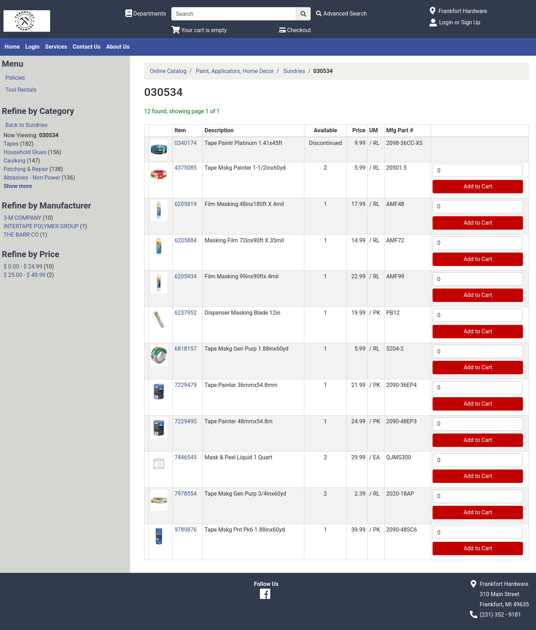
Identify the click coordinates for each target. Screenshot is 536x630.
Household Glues (25, 152)
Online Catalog (168, 71)
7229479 (185, 385)
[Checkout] (295, 30)
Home (12, 46)
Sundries (294, 71)
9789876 (185, 529)
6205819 (185, 204)
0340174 (185, 143)
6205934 (185, 276)
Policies (15, 77)
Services (56, 46)
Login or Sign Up (459, 22)
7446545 (185, 457)
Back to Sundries (26, 125)
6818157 (185, 348)
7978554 (185, 493)
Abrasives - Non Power (32, 177)
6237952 (185, 312)
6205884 (185, 240)
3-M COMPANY (22, 217)
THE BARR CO (21, 234)
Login (32, 46)
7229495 (185, 421)
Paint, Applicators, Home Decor (235, 71)
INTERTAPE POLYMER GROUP (41, 226)
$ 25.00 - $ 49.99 (25, 275)
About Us (118, 46)
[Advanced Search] (341, 13)
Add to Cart (478, 186)
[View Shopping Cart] (199, 30)
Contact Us (87, 46)
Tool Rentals (20, 89)
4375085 (185, 167)
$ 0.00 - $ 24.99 (23, 266)
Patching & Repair (26, 169)
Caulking (14, 160)
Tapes (11, 143)
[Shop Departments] (145, 14)
